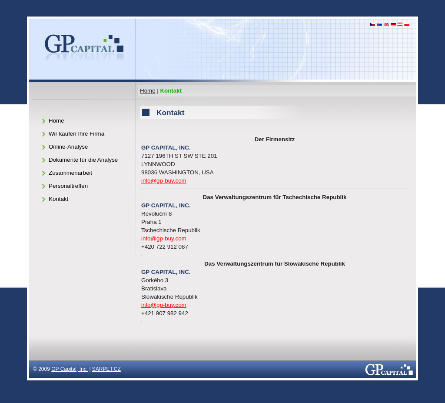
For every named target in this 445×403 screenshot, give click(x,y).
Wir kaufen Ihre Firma (76, 133)
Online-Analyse (68, 146)
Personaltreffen (68, 186)
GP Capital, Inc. (69, 369)
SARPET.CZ (106, 369)
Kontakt (58, 199)
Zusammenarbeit (70, 173)
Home (148, 90)
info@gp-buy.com (163, 180)
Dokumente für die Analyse (83, 160)
